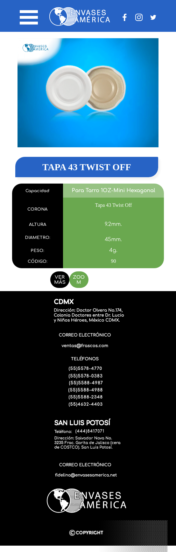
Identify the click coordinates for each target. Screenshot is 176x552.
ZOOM (79, 280)
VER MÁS (60, 280)
